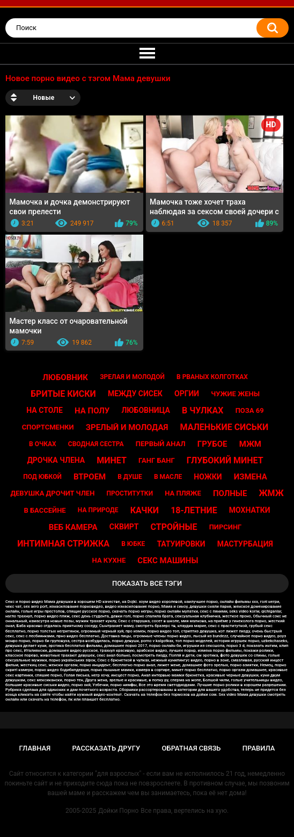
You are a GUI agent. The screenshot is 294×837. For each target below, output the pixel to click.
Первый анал (161, 444)
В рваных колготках (212, 377)
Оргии (186, 393)
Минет (112, 460)
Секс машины (167, 560)
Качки (144, 510)
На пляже (183, 493)
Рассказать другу (106, 748)
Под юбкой (42, 477)
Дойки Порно (118, 810)
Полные (230, 493)
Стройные (174, 527)
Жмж (271, 493)
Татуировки (181, 544)
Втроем (90, 477)
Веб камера (73, 527)
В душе (129, 477)
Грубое (212, 444)
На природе (98, 510)
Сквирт (124, 526)
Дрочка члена (56, 460)
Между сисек (135, 393)
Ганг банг (156, 460)
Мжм (250, 444)
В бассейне (44, 510)
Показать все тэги (147, 583)
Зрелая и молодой (132, 377)
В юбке (133, 544)
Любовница (145, 410)
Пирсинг (225, 527)
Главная (35, 748)
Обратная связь (191, 748)
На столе (44, 410)
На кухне (109, 560)
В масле (168, 477)
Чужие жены (235, 394)
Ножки (208, 476)
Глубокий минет (225, 460)
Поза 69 (250, 410)
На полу (92, 411)
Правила (258, 748)
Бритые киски (63, 394)
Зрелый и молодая (127, 427)
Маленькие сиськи (224, 427)
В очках (42, 444)
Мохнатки (249, 510)
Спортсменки (48, 427)
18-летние (194, 510)
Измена (250, 477)
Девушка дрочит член (52, 493)
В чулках (203, 410)
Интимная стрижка (63, 543)
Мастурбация (245, 544)
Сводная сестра (96, 444)
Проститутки (129, 493)
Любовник (65, 377)
